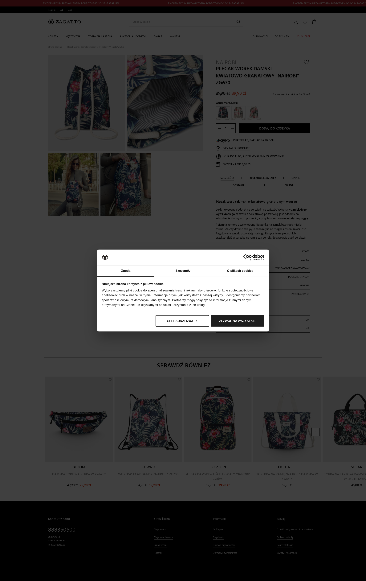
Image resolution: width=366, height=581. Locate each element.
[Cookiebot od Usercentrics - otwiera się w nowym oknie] (247, 257)
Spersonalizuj (182, 320)
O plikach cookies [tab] (240, 270)
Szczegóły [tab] (183, 270)
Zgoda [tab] (126, 270)
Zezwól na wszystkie (237, 320)
